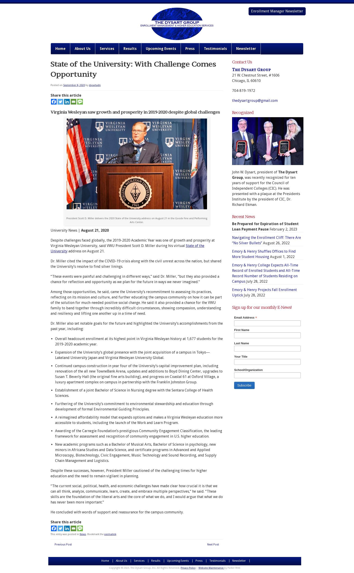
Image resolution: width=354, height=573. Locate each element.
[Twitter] (60, 102)
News (83, 534)
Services (107, 49)
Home (60, 49)
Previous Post (63, 544)
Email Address (245, 318)
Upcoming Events (161, 49)
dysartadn (95, 85)
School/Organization (248, 370)
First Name (241, 330)
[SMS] (80, 102)
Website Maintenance (211, 567)
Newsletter (246, 49)
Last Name (241, 343)
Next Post (213, 544)
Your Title (240, 356)
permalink (110, 534)
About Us (83, 49)
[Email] (73, 102)
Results (130, 49)
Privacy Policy (188, 567)
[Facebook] (54, 102)
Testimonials (215, 49)
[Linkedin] (67, 102)
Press (190, 49)
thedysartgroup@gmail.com (255, 100)
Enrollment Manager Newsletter (277, 11)
